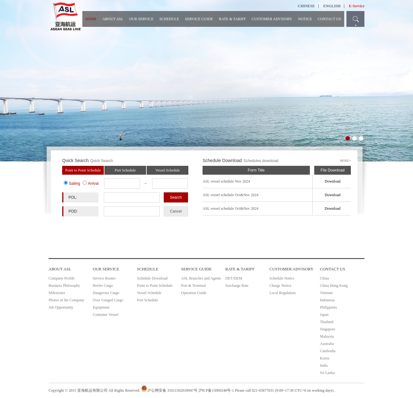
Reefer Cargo (103, 285)
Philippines (328, 307)
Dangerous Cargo (106, 293)
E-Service (356, 6)
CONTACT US (329, 19)
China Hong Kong (334, 285)
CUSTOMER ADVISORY (272, 19)
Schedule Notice (281, 278)
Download (332, 181)
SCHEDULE (169, 19)
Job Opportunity (61, 307)
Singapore (327, 329)
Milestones (57, 293)
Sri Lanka (327, 373)
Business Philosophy (64, 285)
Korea (324, 358)
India (324, 365)
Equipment (101, 307)
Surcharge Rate (236, 285)
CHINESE (306, 6)
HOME (91, 19)
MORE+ (345, 160)
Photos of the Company (66, 300)
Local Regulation (282, 293)
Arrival (93, 183)
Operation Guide (193, 293)
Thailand (326, 322)
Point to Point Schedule (83, 170)
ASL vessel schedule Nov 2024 (226, 181)
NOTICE (305, 19)
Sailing (74, 183)
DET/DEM (233, 278)
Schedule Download (152, 278)
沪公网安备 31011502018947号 (169, 390)
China (324, 278)
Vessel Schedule (167, 170)
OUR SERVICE (141, 19)
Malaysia (327, 336)
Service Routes (104, 278)
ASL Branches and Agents (201, 278)
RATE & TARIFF (232, 19)
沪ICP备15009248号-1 (216, 390)
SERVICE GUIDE (199, 19)
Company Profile (61, 278)
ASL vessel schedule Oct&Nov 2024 (230, 195)
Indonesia (327, 300)
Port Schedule (125, 170)
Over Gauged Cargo (108, 300)
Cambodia (327, 351)
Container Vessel (105, 314)
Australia (327, 343)
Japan (324, 314)
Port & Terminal (193, 285)
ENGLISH (332, 6)
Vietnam (326, 293)
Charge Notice (280, 285)
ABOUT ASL (113, 19)
